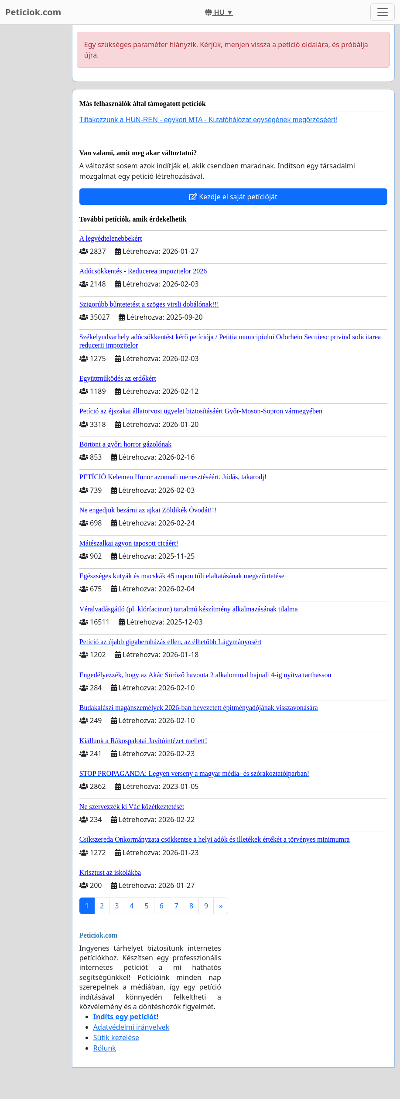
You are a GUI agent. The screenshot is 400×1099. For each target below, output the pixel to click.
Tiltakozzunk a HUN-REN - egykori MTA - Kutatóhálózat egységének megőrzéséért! (208, 119)
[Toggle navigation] (382, 12)
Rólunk (104, 1048)
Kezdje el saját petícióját (233, 196)
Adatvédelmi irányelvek (131, 1027)
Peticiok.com (33, 12)
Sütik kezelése (116, 1037)
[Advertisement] (33, 156)
